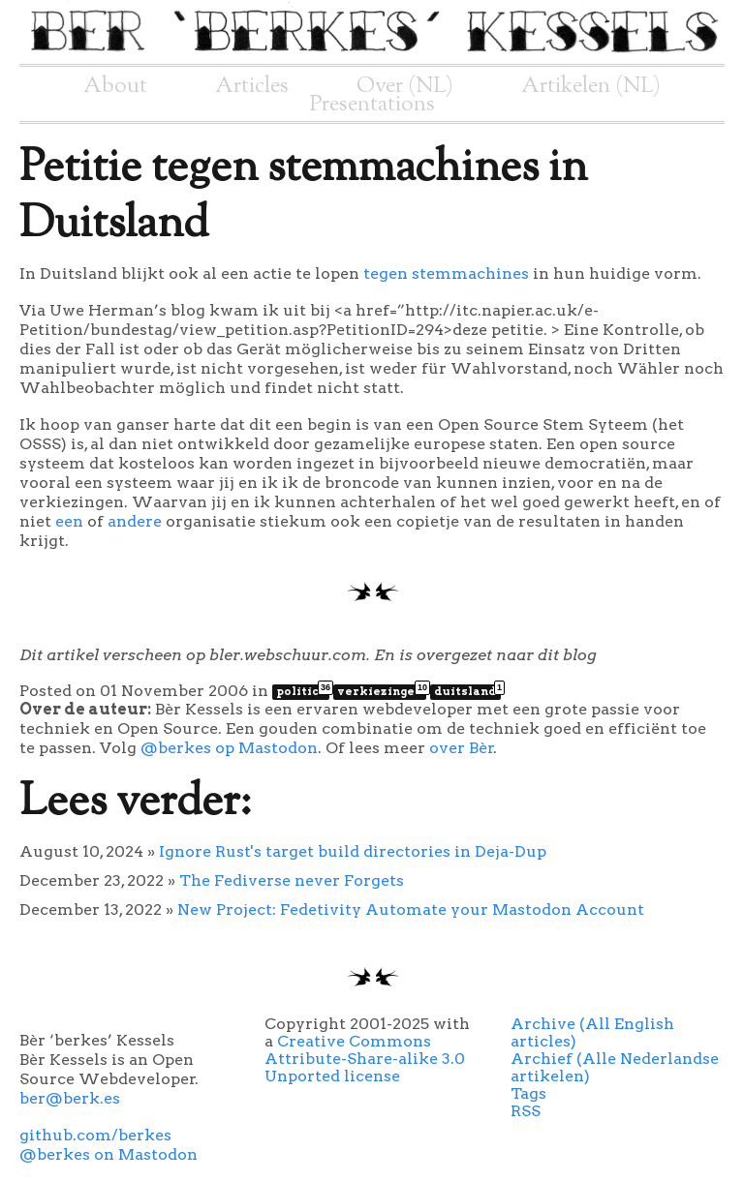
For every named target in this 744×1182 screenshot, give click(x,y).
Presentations (372, 104)
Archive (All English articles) (592, 1032)
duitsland (467, 691)
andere (135, 521)
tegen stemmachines (446, 273)
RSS (526, 1111)
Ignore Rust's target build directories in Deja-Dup (352, 851)
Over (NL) (404, 86)
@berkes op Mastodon (229, 748)
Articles (252, 86)
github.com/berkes (95, 1135)
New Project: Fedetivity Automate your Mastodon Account (410, 909)
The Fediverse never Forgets (291, 880)
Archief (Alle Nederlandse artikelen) (615, 1067)
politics (302, 691)
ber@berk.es (69, 1098)
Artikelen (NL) (591, 86)
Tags (528, 1093)
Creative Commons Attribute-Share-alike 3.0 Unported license (364, 1058)
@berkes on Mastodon (108, 1154)
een (69, 521)
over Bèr (461, 748)
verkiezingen (381, 691)
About (115, 86)
